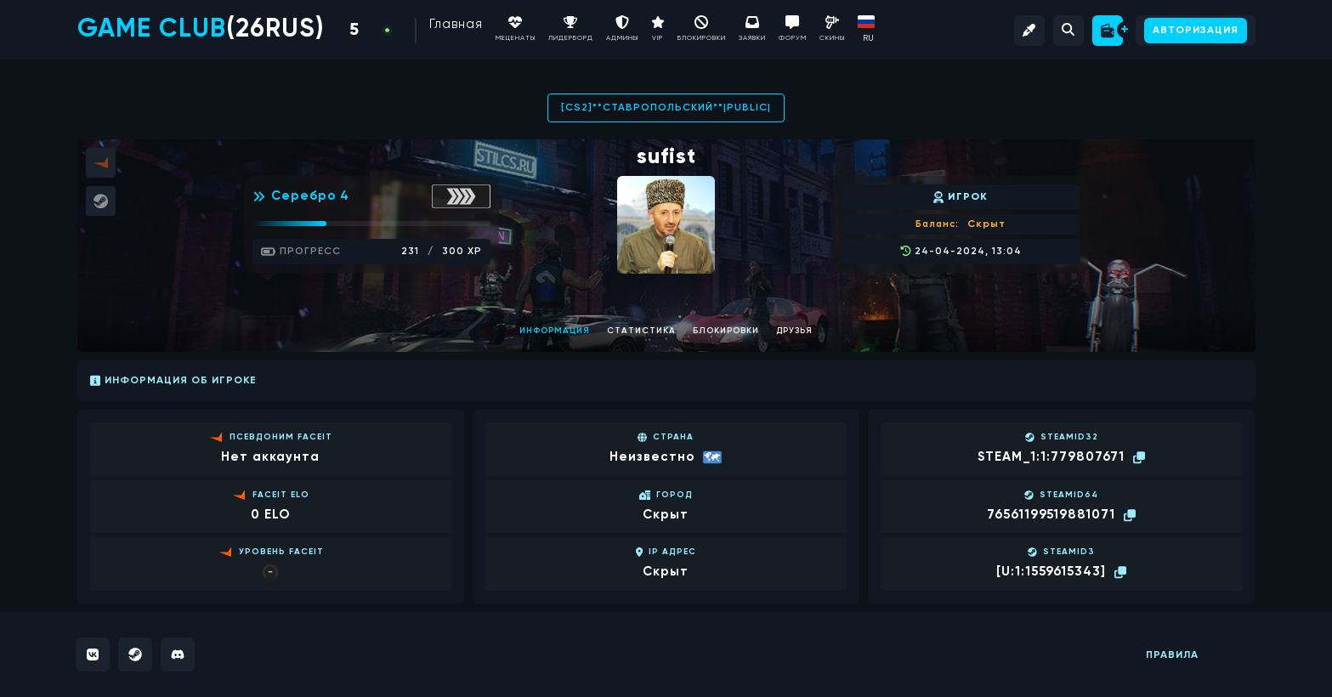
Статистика (641, 330)
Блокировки (726, 330)
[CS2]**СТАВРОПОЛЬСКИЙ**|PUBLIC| (666, 108)
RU (868, 38)
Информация (554, 330)
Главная (456, 24)
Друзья (794, 330)
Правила (1172, 655)
